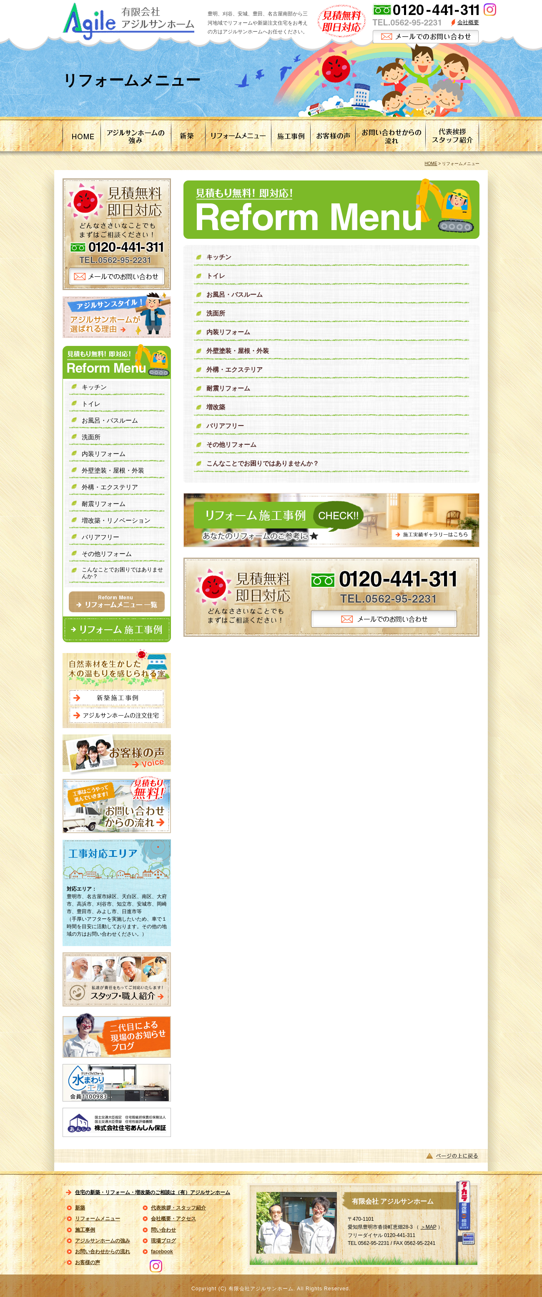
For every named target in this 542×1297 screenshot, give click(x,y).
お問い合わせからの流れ (102, 1251)
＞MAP (429, 1227)
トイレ (215, 275)
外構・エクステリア (234, 369)
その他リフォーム (231, 444)
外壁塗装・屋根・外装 (237, 350)
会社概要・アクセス (173, 1219)
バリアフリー (225, 425)
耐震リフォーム (228, 388)
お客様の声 (87, 1262)
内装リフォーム (228, 332)
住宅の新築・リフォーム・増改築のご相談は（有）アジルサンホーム (152, 1192)
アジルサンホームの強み (102, 1241)
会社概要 (468, 22)
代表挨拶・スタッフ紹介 (178, 1208)
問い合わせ (163, 1230)
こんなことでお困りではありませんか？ (262, 463)
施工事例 (85, 1230)
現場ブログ (163, 1241)
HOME (431, 163)
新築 (80, 1208)
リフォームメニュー (97, 1219)
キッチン (218, 256)
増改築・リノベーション (116, 520)
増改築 (215, 407)
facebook (162, 1251)
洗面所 (215, 313)
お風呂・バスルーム (234, 294)
